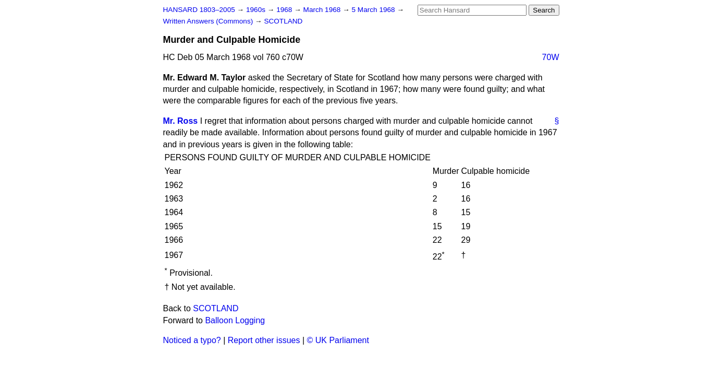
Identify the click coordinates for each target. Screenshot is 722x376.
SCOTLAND (283, 21)
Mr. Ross (180, 120)
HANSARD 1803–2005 (199, 10)
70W (550, 57)
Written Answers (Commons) (209, 21)
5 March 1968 (374, 10)
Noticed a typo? (192, 340)
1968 (285, 10)
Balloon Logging (235, 320)
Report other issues (264, 340)
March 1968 (323, 10)
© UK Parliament (338, 340)
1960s (256, 10)
